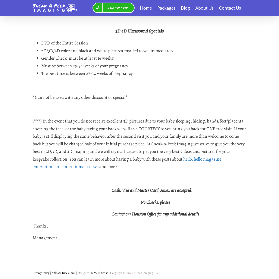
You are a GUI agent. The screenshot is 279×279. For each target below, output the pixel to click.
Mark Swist (101, 273)
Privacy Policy (41, 273)
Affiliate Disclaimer (63, 273)
